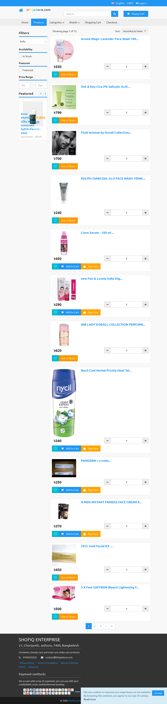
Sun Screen (27, 136)
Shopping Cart (93, 22)
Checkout (111, 22)
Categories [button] (56, 22)
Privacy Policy (27, 662)
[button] (118, 3)
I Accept (158, 693)
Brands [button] (74, 22)
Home (25, 22)
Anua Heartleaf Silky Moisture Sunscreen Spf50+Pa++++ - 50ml (31, 123)
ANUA (38, 136)
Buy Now (90, 266)
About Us (33, 666)
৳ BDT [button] (130, 3)
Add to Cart (70, 266)
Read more (90, 699)
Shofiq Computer (77, 700)
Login (141, 3)
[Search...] (88, 14)
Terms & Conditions (47, 662)
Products (39, 22)
